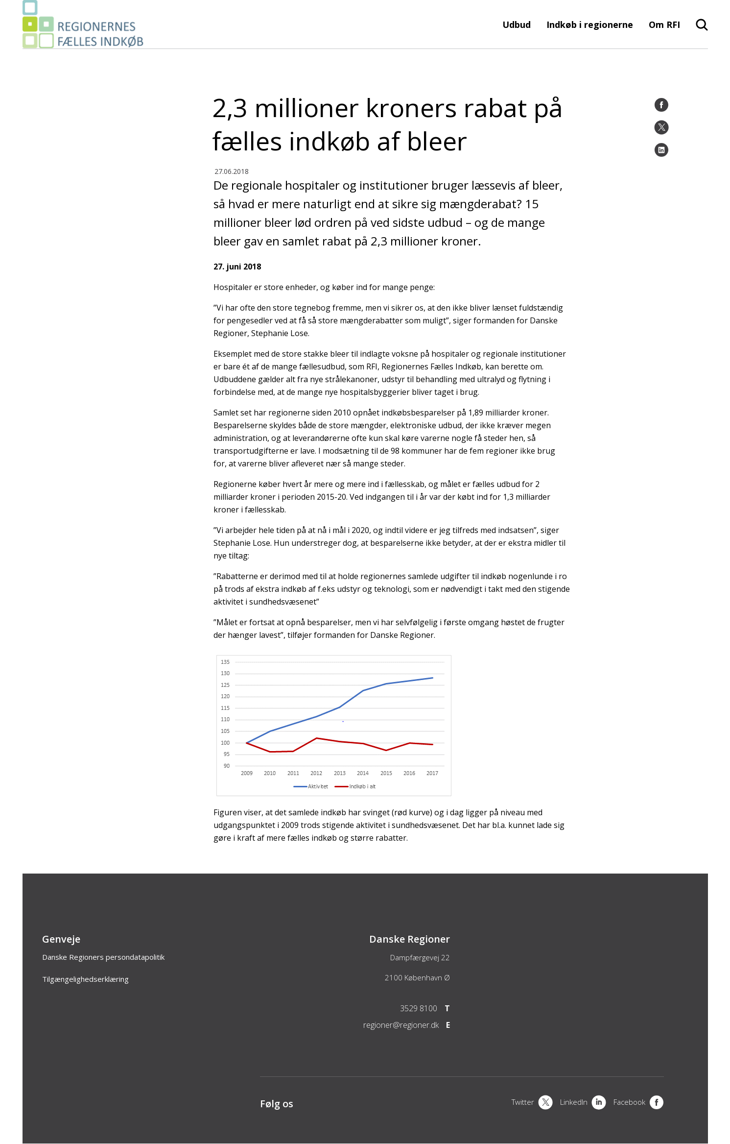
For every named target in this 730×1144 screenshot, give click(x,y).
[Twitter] (661, 127)
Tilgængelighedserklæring (85, 979)
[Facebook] (661, 104)
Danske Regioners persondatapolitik (103, 957)
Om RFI (664, 24)
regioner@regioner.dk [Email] (401, 1025)
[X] (532, 1103)
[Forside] (86, 43)
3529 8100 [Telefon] (418, 1008)
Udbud (516, 24)
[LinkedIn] (661, 150)
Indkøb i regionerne (589, 24)
